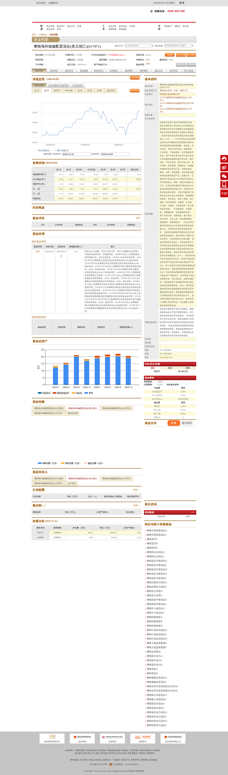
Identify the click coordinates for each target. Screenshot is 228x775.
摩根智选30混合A (156, 703)
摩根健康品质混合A (157, 677)
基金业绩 (39, 71)
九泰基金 (156, 750)
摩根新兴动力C (154, 660)
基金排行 (61, 26)
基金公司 (71, 26)
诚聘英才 (107, 760)
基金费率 (129, 71)
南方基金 (87, 753)
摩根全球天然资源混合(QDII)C (162, 690)
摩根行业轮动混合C (157, 634)
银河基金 (113, 753)
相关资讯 (174, 71)
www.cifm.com (166, 357)
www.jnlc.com (105, 771)
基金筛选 (123, 26)
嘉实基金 (79, 753)
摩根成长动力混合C (157, 716)
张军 (148, 64)
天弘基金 (96, 753)
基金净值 (51, 26)
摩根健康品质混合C (157, 682)
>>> (193, 512)
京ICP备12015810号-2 (99, 764)
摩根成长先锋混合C (157, 578)
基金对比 (112, 26)
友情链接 (144, 760)
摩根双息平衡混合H (157, 569)
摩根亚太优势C (154, 595)
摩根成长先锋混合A (157, 574)
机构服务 (123, 29)
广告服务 (116, 760)
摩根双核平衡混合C (157, 604)
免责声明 (135, 760)
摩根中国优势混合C (157, 535)
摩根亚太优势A (154, 591)
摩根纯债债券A (154, 617)
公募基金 (43, 34)
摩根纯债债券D (154, 626)
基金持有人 (99, 71)
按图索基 (112, 29)
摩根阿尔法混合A (156, 552)
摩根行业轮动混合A (157, 630)
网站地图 (74, 760)
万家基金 (142, 753)
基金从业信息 (95, 760)
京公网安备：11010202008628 (125, 764)
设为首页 (41, 3)
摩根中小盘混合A (156, 608)
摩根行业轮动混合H (157, 639)
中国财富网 (80, 750)
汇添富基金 (134, 750)
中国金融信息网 (113, 750)
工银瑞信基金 (91, 750)
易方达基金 (122, 753)
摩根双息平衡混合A (157, 561)
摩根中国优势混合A (157, 530)
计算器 (132, 26)
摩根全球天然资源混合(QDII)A (162, 686)
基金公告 (159, 71)
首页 (34, 34)
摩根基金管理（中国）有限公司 (174, 90)
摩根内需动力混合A (157, 582)
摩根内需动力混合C (157, 587)
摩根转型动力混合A (157, 721)
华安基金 (102, 750)
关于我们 (84, 760)
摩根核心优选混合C (157, 699)
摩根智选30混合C (156, 708)
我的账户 (168, 26)
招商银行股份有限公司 (170, 94)
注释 (138, 218)
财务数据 (144, 71)
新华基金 (104, 753)
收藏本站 (53, 3)
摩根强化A (152, 669)
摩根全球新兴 (154, 651)
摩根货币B (152, 543)
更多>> (136, 490)
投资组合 (114, 71)
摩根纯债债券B (154, 621)
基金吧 (186, 26)
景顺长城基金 (146, 750)
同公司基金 (189, 71)
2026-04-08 (52, 79)
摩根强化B (152, 673)
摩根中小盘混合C (156, 613)
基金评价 (54, 71)
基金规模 (84, 71)
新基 (79, 26)
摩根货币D (152, 548)
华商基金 (125, 750)
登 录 (182, 3)
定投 (59, 29)
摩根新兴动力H (154, 664)
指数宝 (177, 26)
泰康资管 (151, 753)
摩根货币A (152, 539)
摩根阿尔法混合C (156, 556)
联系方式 (125, 760)
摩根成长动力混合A (157, 712)
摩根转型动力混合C (157, 725)
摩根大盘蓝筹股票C (157, 647)
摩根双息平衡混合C (157, 565)
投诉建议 (154, 760)
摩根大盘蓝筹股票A (157, 643)
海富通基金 (133, 753)
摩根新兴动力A (154, 656)
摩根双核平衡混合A (157, 600)
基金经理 (51, 29)
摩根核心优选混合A (157, 695)
